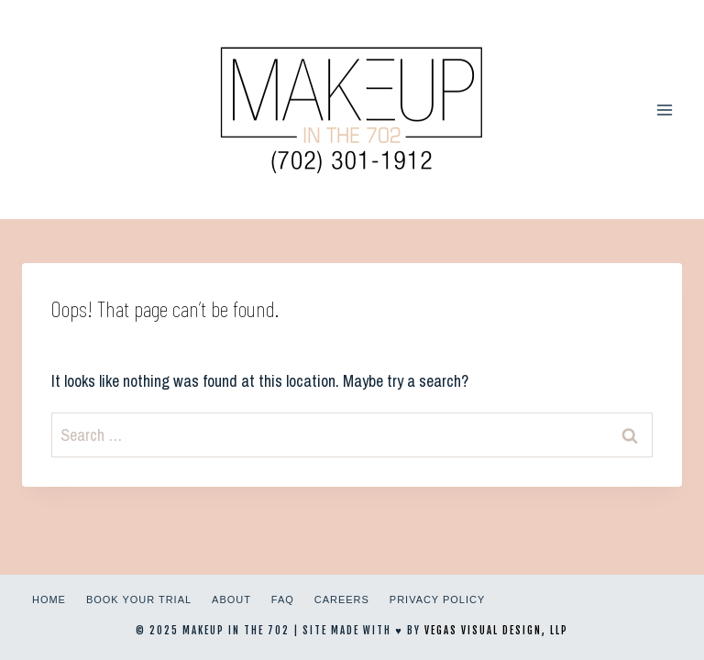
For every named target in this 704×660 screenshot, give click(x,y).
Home (49, 599)
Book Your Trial (139, 599)
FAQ (282, 599)
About (231, 599)
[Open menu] (664, 109)
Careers (341, 599)
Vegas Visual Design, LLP (496, 630)
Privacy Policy (437, 599)
